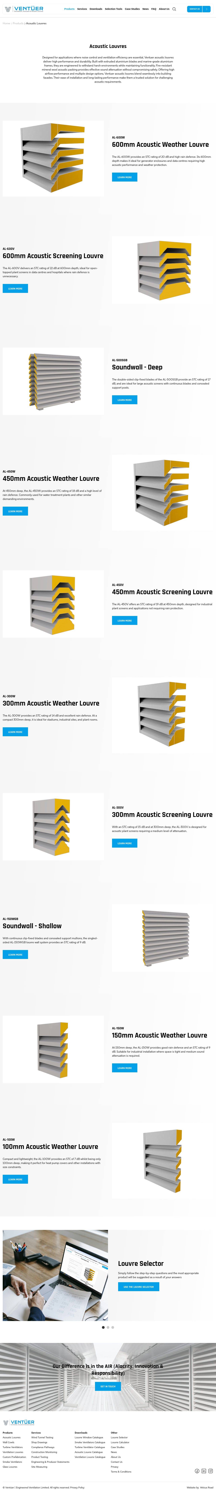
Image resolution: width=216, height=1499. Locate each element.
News (145, 9)
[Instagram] (210, 1471)
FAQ (153, 9)
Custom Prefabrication (14, 1457)
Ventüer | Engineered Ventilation (22, 1488)
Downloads (96, 9)
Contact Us (116, 1462)
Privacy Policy (77, 1488)
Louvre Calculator (120, 1442)
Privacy (114, 1467)
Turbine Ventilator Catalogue (90, 1447)
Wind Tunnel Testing (42, 1437)
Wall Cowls (8, 1442)
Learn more (125, 177)
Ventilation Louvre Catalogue (90, 1457)
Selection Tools (113, 9)
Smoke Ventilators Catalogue (90, 1442)
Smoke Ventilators (12, 1462)
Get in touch (108, 1386)
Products (69, 9)
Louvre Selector (119, 1437)
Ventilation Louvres (13, 1452)
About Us (164, 9)
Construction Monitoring (44, 1452)
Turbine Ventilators (13, 1447)
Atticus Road (206, 1488)
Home (6, 23)
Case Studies (132, 9)
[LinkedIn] (204, 1471)
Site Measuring (39, 1467)
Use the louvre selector (139, 1287)
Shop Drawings (39, 1442)
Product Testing (39, 1457)
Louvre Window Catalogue (89, 1437)
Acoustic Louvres (36, 23)
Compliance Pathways (42, 1447)
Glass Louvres (10, 1467)
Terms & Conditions (121, 1472)
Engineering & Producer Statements (50, 1462)
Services (82, 9)
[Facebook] (197, 1471)
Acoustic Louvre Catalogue (89, 1452)
